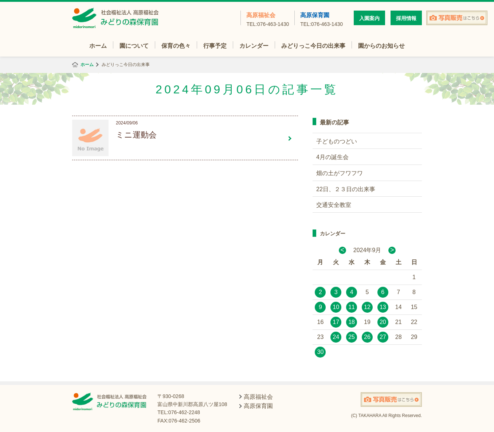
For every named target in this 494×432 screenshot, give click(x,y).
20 (383, 322)
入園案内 (369, 18)
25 (351, 337)
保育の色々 (176, 46)
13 (383, 307)
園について (134, 46)
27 (383, 337)
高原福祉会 (267, 18)
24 (336, 337)
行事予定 (215, 46)
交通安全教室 (333, 205)
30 (320, 352)
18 (351, 322)
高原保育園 (321, 18)
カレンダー (253, 46)
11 (351, 307)
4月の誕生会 (332, 157)
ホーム (98, 46)
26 (367, 337)
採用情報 (406, 18)
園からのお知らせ (381, 46)
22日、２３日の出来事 (345, 189)
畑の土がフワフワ (339, 173)
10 (336, 307)
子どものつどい (336, 141)
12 (367, 307)
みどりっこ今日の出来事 (313, 46)
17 (336, 322)
